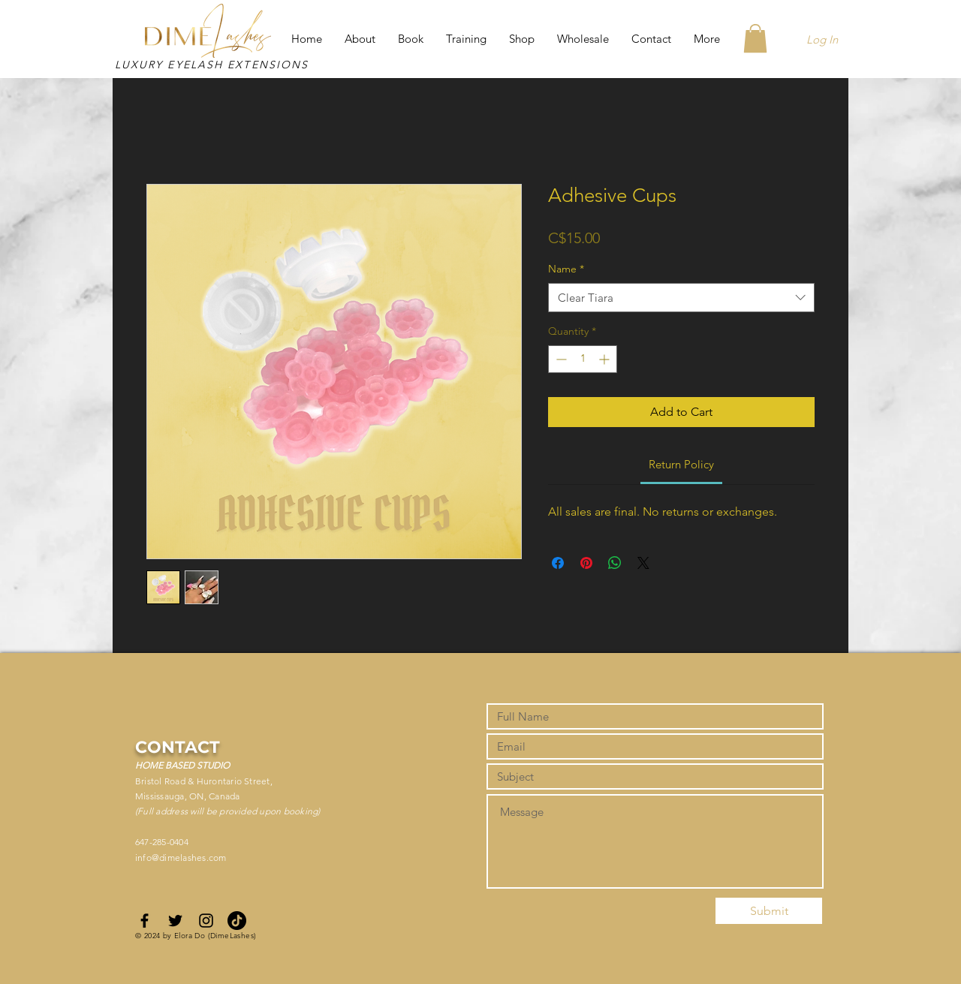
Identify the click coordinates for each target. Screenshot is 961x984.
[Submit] (768, 911)
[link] (681, 464)
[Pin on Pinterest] (586, 563)
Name (566, 268)
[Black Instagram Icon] (206, 920)
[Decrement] (559, 359)
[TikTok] (236, 920)
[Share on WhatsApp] (615, 563)
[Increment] (605, 359)
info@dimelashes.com (181, 857)
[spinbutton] (582, 359)
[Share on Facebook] (558, 563)
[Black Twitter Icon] (175, 920)
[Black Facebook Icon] (144, 920)
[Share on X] (643, 563)
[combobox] (681, 297)
